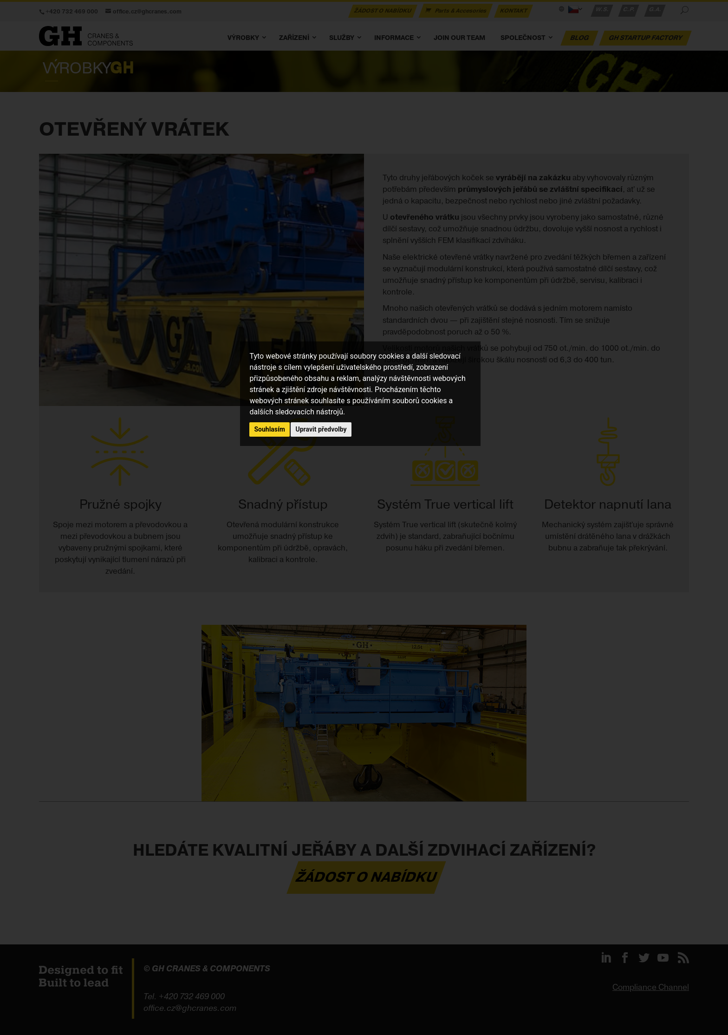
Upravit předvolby (320, 429)
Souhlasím (269, 429)
